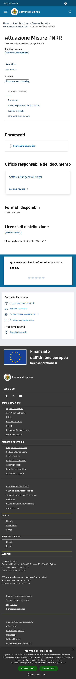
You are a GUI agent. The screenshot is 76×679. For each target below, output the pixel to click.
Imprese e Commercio (16, 460)
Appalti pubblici (13, 464)
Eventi (9, 546)
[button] (38, 674)
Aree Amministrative (15, 412)
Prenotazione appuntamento (19, 595)
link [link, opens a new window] (64, 663)
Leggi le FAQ (12, 604)
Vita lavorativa (13, 456)
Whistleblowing (13, 639)
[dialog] (38, 663)
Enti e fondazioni (14, 421)
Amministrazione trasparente (19, 621)
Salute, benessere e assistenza (20, 503)
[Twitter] (13, 396)
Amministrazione (20, 23)
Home (6, 23)
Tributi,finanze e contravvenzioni (21, 495)
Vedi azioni (12, 69)
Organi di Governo (14, 408)
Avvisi (9, 529)
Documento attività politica (15, 26)
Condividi (11, 64)
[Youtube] (20, 396)
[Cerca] (70, 11)
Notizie (9, 521)
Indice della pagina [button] (17, 91)
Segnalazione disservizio (17, 600)
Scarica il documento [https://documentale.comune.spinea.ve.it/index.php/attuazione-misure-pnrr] (24, 146)
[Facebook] (6, 396)
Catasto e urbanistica (16, 469)
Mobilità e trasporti (15, 473)
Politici (9, 425)
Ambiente (10, 499)
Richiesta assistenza (15, 608)
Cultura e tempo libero (16, 451)
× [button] (73, 650)
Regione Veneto (11, 3)
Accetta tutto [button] (27, 668)
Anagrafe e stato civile (16, 447)
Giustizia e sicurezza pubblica (19, 490)
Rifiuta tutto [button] (48, 668)
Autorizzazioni (12, 508)
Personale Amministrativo (18, 430)
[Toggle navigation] (5, 11)
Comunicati (11, 525)
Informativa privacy (15, 630)
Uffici (8, 417)
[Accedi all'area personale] (65, 3)
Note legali (11, 634)
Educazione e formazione (17, 486)
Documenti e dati (40, 23)
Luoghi (9, 541)
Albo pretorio (12, 626)
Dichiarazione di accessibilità (19, 643)
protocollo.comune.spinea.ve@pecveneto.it (26, 577)
